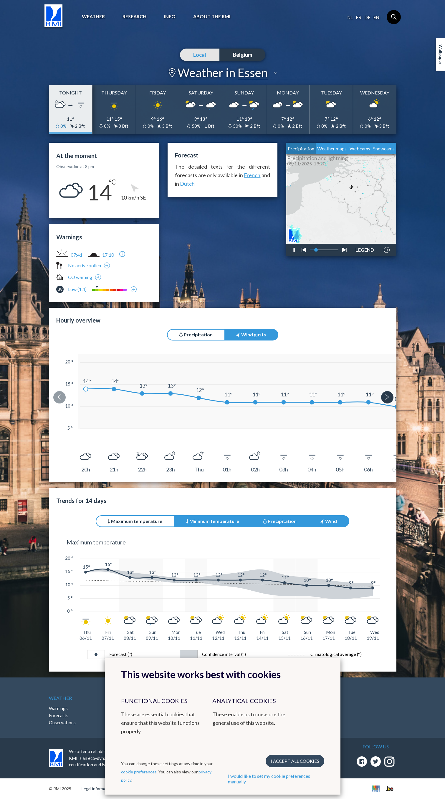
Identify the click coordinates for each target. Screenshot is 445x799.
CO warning (80, 277)
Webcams (360, 148)
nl (350, 17)
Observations (62, 722)
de (367, 17)
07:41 (76, 255)
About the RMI (211, 16)
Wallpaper (440, 54)
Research (134, 16)
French (252, 175)
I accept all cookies (295, 761)
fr (358, 17)
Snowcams (384, 148)
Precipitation (301, 148)
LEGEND (364, 248)
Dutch (187, 183)
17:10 (108, 255)
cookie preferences (139, 771)
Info (170, 16)
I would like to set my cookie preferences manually (269, 778)
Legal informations (98, 788)
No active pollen (84, 265)
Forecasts (58, 715)
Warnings (58, 708)
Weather (93, 16)
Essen (253, 73)
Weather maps (332, 148)
